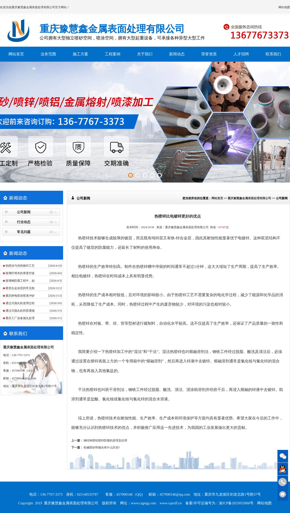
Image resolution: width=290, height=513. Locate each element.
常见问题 (23, 232)
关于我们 (144, 54)
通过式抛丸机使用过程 (20, 303)
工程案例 (112, 54)
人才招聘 (241, 54)
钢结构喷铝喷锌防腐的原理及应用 (105, 440)
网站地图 (284, 7)
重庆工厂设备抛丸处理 (20, 318)
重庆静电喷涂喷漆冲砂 (20, 295)
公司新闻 (23, 212)
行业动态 (23, 222)
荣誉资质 (209, 54)
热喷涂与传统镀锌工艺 (20, 265)
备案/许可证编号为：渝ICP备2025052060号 (219, 503)
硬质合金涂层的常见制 (20, 288)
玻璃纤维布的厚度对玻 (20, 273)
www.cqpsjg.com (143, 503)
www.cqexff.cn (171, 503)
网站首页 (16, 54)
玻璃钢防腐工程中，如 (20, 280)
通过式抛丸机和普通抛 (20, 310)
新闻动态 (177, 54)
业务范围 (48, 54)
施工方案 (80, 54)
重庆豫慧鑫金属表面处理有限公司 (33, 7)
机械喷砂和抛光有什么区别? (102, 447)
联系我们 (273, 54)
